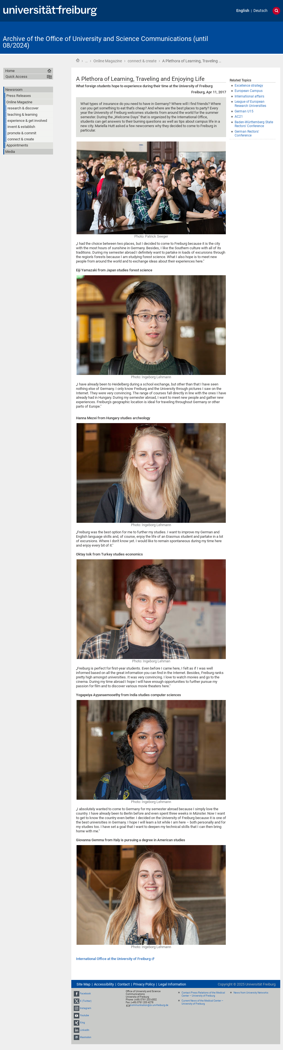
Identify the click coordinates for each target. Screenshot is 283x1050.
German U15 (244, 111)
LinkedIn (84, 1030)
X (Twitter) (85, 1001)
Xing (82, 1022)
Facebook (85, 993)
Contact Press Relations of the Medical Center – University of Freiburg (203, 994)
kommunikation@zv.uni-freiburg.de (149, 1005)
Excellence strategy (249, 85)
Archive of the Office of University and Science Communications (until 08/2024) (105, 42)
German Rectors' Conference (247, 134)
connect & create (142, 61)
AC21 (239, 117)
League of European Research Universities (250, 104)
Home (77, 60)
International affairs (249, 96)
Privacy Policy (144, 984)
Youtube (84, 1015)
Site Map (83, 984)
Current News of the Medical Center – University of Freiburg (202, 1002)
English (242, 10)
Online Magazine (107, 61)
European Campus (249, 91)
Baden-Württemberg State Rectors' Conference (254, 124)
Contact (123, 984)
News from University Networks (251, 992)
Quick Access (16, 76)
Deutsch (260, 10)
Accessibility (104, 984)
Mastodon (85, 1037)
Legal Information (172, 984)
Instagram (85, 1008)
